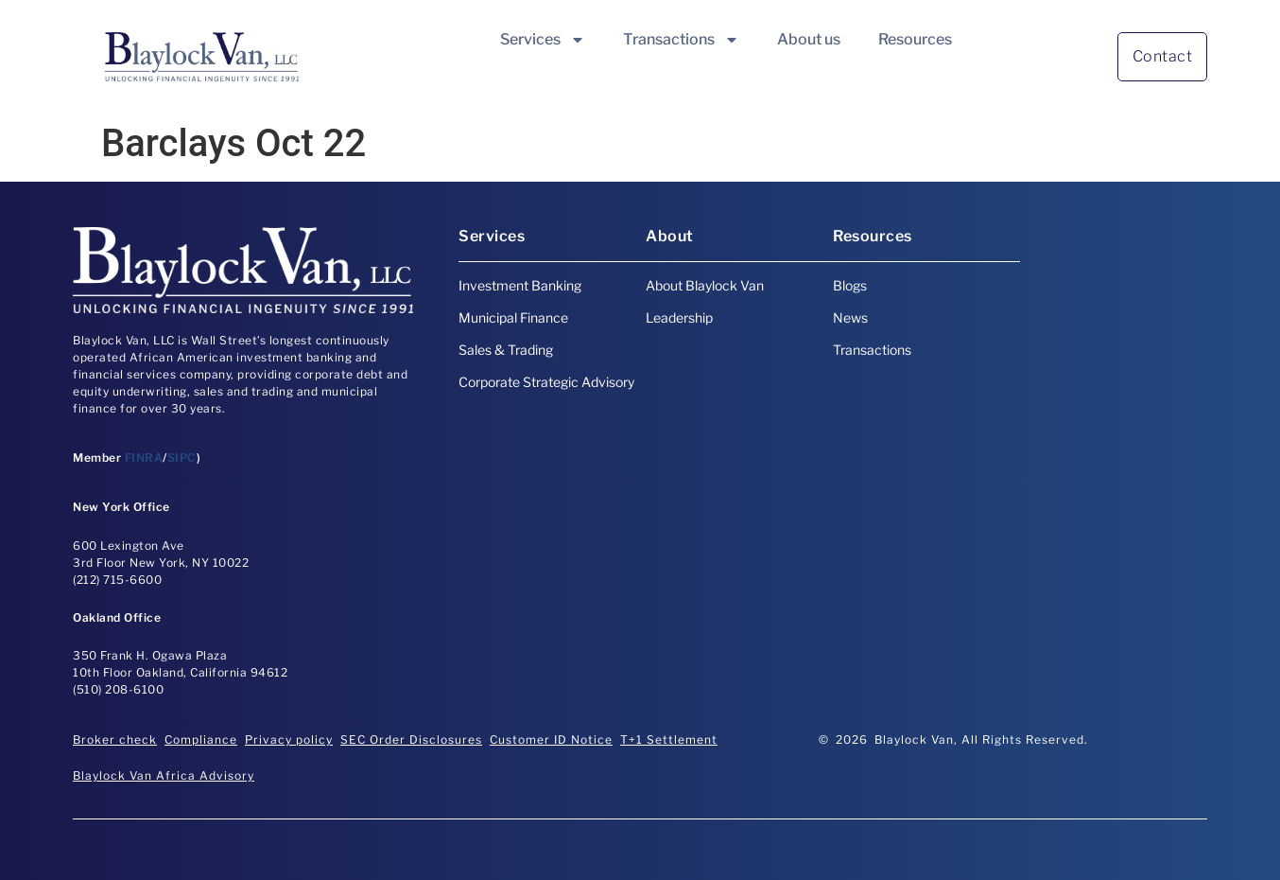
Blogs (850, 285)
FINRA (144, 457)
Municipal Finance (513, 317)
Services (542, 40)
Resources (915, 39)
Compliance (200, 739)
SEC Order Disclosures (411, 739)
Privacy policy (289, 739)
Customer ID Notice (551, 739)
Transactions (681, 40)
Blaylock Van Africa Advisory (163, 775)
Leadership (679, 317)
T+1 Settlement (669, 739)
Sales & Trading (505, 350)
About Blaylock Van (705, 285)
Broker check (115, 739)
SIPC (182, 457)
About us (808, 39)
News (850, 317)
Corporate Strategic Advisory (546, 382)
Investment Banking (519, 285)
